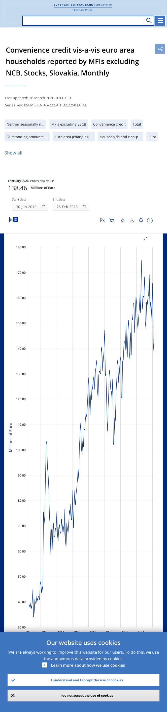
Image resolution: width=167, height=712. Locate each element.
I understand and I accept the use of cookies (87, 680)
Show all (13, 153)
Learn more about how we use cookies (88, 665)
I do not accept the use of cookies (87, 695)
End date (59, 199)
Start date (19, 199)
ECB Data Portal (83, 10)
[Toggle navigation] (160, 21)
